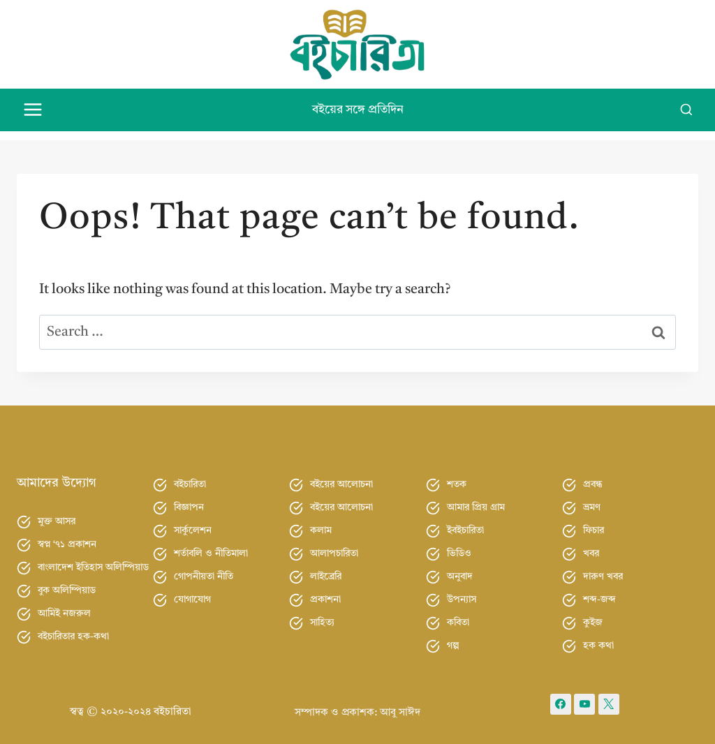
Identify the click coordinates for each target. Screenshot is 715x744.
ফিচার (593, 522)
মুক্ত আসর (56, 514)
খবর (591, 545)
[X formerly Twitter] (608, 695)
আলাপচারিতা (334, 545)
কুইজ (593, 614)
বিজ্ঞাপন (189, 499)
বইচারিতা (190, 476)
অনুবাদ (460, 568)
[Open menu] (33, 110)
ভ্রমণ (591, 499)
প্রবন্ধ (593, 476)
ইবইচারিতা (465, 522)
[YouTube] (584, 695)
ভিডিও (459, 545)
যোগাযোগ (192, 591)
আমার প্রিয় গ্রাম (476, 499)
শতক (456, 476)
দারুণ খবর (603, 568)
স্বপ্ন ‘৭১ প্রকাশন (67, 537)
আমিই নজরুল (64, 606)
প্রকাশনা (325, 591)
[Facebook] (560, 695)
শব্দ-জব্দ (599, 591)
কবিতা (458, 614)
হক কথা (598, 637)
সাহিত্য (322, 614)
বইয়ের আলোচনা (341, 476)
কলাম (321, 522)
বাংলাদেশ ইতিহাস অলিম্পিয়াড (93, 560)
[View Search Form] (686, 110)
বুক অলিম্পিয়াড (67, 583)
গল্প (453, 637)
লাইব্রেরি (325, 568)
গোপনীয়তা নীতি (203, 568)
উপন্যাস (461, 591)
